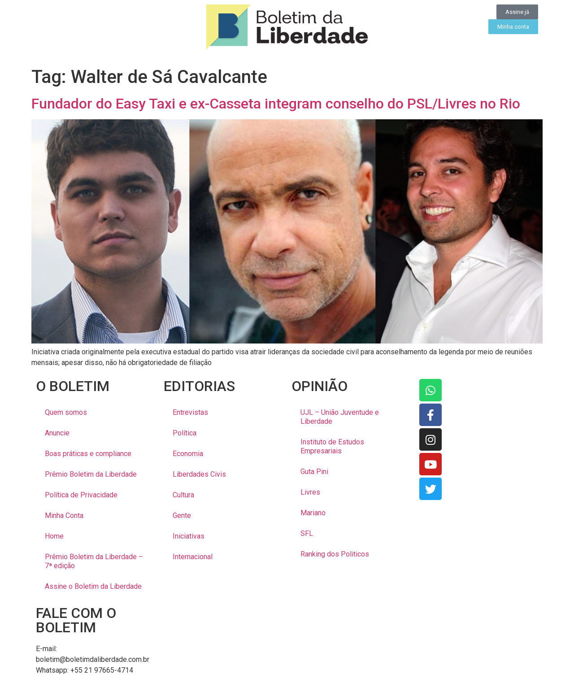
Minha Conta (64, 515)
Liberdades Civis (199, 474)
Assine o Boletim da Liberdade (93, 586)
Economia (188, 453)
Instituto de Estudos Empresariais (332, 446)
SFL (306, 533)
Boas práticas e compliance (88, 453)
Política (184, 433)
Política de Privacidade (81, 495)
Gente (182, 515)
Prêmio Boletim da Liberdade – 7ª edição (94, 561)
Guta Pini (314, 471)
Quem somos (66, 412)
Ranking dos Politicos (334, 554)
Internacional (193, 556)
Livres (310, 492)
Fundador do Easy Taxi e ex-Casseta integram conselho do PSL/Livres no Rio (275, 103)
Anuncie (57, 433)
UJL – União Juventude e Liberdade (339, 417)
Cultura (183, 495)
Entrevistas (190, 412)
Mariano (313, 513)
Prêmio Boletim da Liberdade (91, 474)
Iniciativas (188, 536)
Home (54, 536)
